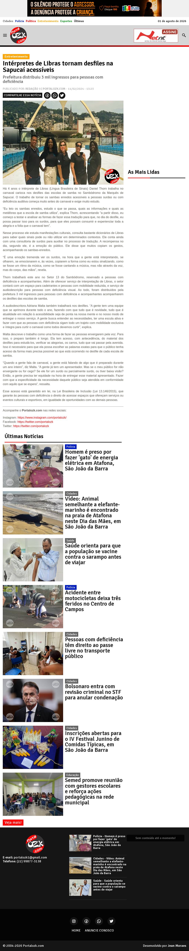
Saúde (70, 540)
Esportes (66, 21)
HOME (76, 930)
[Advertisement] (155, 107)
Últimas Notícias (24, 436)
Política (31, 21)
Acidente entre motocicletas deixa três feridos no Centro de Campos (93, 601)
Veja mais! (13, 822)
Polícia (19, 21)
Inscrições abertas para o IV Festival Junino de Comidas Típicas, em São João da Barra (93, 741)
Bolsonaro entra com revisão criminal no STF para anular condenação (94, 692)
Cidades (8, 21)
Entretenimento (48, 21)
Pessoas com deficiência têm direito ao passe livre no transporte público (94, 648)
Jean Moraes (177, 946)
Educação (72, 775)
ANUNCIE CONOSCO (99, 930)
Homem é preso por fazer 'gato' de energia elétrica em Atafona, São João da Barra (91, 460)
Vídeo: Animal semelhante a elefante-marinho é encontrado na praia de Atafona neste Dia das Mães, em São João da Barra (93, 512)
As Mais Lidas (143, 172)
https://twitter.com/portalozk (35, 421)
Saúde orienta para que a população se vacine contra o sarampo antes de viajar (93, 554)
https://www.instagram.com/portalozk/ (42, 417)
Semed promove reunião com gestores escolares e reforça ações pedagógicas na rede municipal (94, 791)
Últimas (79, 21)
